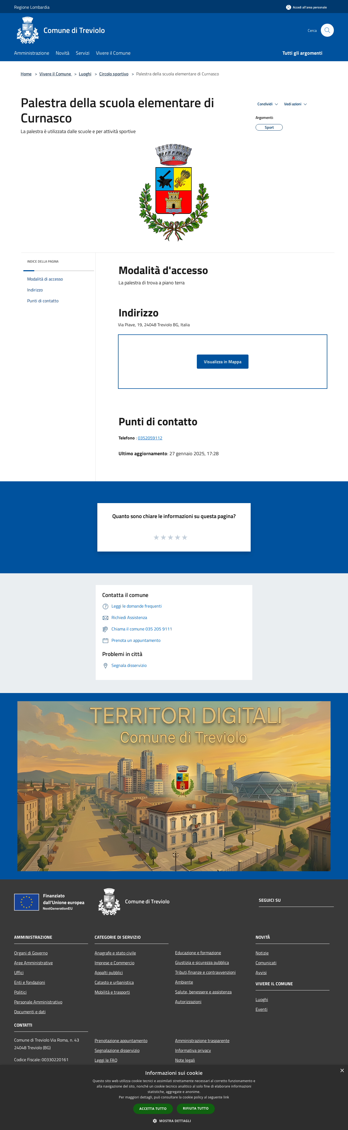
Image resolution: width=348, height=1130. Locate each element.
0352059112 (150, 438)
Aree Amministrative (33, 962)
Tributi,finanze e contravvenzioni (205, 972)
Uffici (19, 972)
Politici (20, 992)
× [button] (342, 1071)
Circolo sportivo (113, 73)
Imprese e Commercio (114, 962)
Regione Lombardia (31, 7)
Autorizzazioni (188, 1001)
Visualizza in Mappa (222, 361)
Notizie (262, 953)
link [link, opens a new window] (226, 1097)
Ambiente (184, 982)
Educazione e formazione (198, 952)
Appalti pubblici (109, 972)
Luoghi (85, 73)
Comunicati (266, 962)
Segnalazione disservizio (117, 1050)
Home (26, 73)
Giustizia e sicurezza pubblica (202, 962)
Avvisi (261, 972)
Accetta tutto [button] (153, 1108)
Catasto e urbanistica (114, 982)
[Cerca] (327, 30)
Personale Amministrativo (38, 1002)
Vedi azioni (296, 104)
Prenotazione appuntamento (121, 1040)
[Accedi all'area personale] (306, 7)
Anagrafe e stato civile (115, 953)
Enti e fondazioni (29, 982)
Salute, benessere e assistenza (203, 992)
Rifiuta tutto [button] (196, 1108)
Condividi (268, 104)
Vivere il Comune (55, 73)
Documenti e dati (30, 1011)
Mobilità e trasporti (112, 992)
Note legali (185, 1060)
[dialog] (174, 1097)
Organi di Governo (31, 953)
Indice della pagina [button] (42, 261)
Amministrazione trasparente (202, 1040)
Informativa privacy (193, 1050)
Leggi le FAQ (106, 1060)
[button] (174, 1120)
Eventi (262, 1009)
